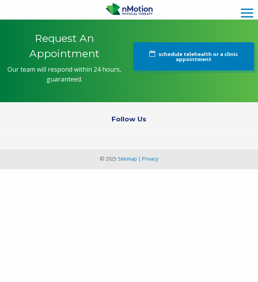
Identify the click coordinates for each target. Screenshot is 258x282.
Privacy (150, 158)
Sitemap (127, 158)
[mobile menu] (247, 11)
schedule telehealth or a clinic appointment (198, 57)
